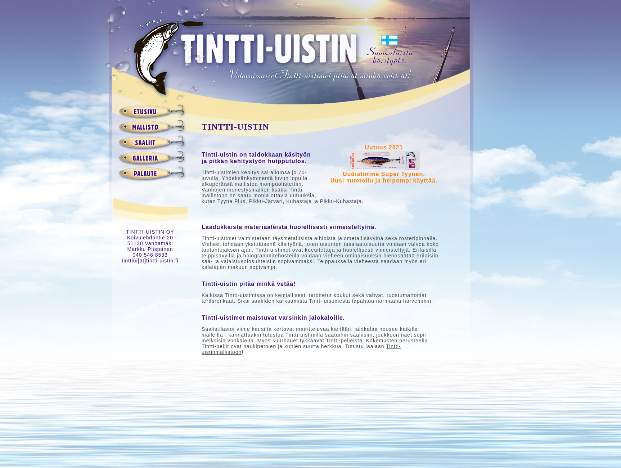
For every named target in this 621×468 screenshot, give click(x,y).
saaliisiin (361, 335)
